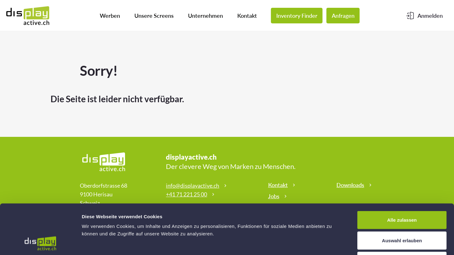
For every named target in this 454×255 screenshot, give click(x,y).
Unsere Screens (154, 15)
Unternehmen (205, 15)
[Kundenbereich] (424, 15)
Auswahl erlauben (402, 193)
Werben (110, 15)
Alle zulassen (402, 173)
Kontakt (247, 15)
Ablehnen (402, 214)
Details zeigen (331, 242)
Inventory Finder (296, 15)
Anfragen (343, 15)
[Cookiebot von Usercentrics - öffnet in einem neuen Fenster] (40, 243)
